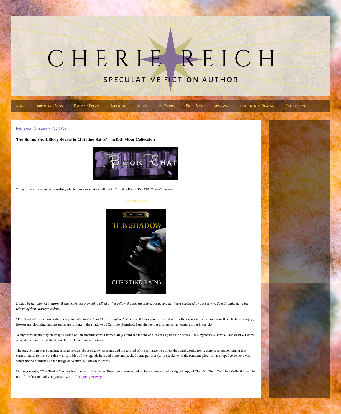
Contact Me (296, 105)
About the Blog (49, 105)
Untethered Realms (257, 105)
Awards (222, 105)
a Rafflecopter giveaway (85, 377)
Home (20, 105)
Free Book (195, 105)
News (142, 105)
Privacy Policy (86, 105)
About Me (118, 105)
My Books (166, 105)
